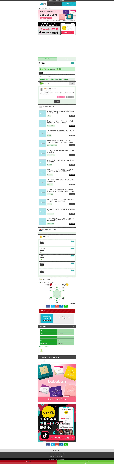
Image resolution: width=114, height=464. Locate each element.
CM (54, 3)
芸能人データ (47, 58)
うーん (71, 97)
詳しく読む (72, 115)
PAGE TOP (57, 450)
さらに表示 (57, 101)
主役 (49, 69)
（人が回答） (45, 76)
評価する (28, 462)
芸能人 (68, 3)
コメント (66, 58)
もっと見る (72, 83)
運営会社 (62, 453)
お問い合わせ (52, 456)
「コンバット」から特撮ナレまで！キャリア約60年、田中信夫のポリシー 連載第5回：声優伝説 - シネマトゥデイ (61, 191)
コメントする (85, 462)
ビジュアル (42, 69)
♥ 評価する (42, 310)
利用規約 (51, 453)
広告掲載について (59, 456)
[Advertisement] (57, 46)
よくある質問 (56, 453)
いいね (62, 97)
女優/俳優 (58, 69)
